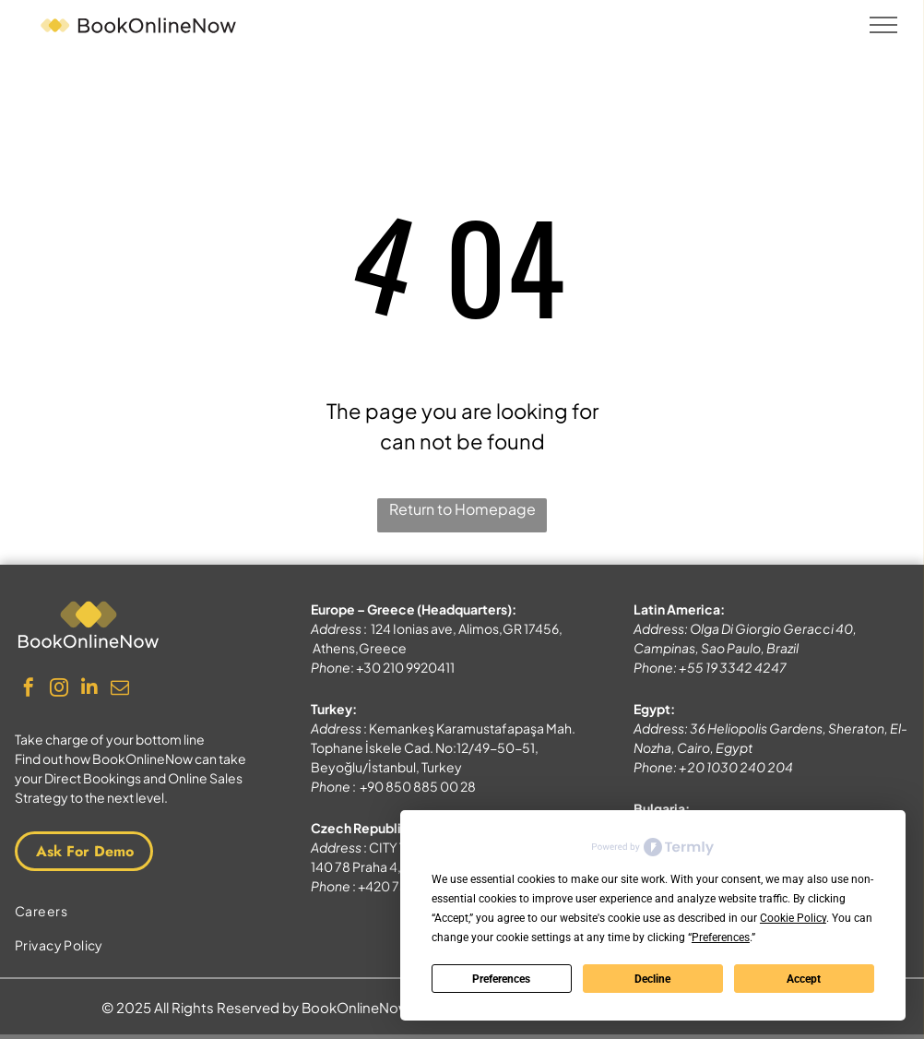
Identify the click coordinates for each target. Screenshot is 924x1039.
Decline (652, 979)
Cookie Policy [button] (793, 918)
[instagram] (59, 690)
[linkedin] (89, 690)
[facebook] (28, 690)
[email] (120, 690)
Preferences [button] (721, 937)
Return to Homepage (462, 509)
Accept (804, 979)
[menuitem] (139, 910)
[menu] (883, 25)
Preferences (501, 979)
